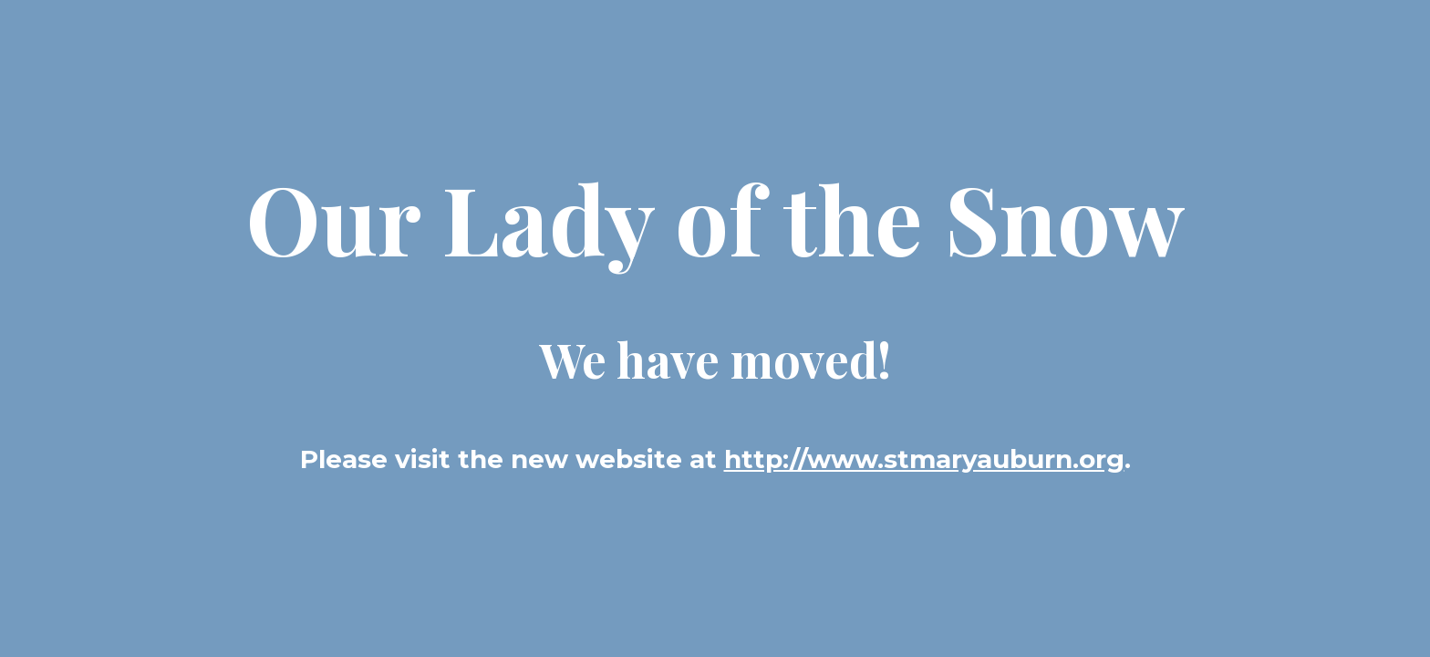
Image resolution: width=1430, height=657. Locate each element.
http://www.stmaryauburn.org (924, 458)
